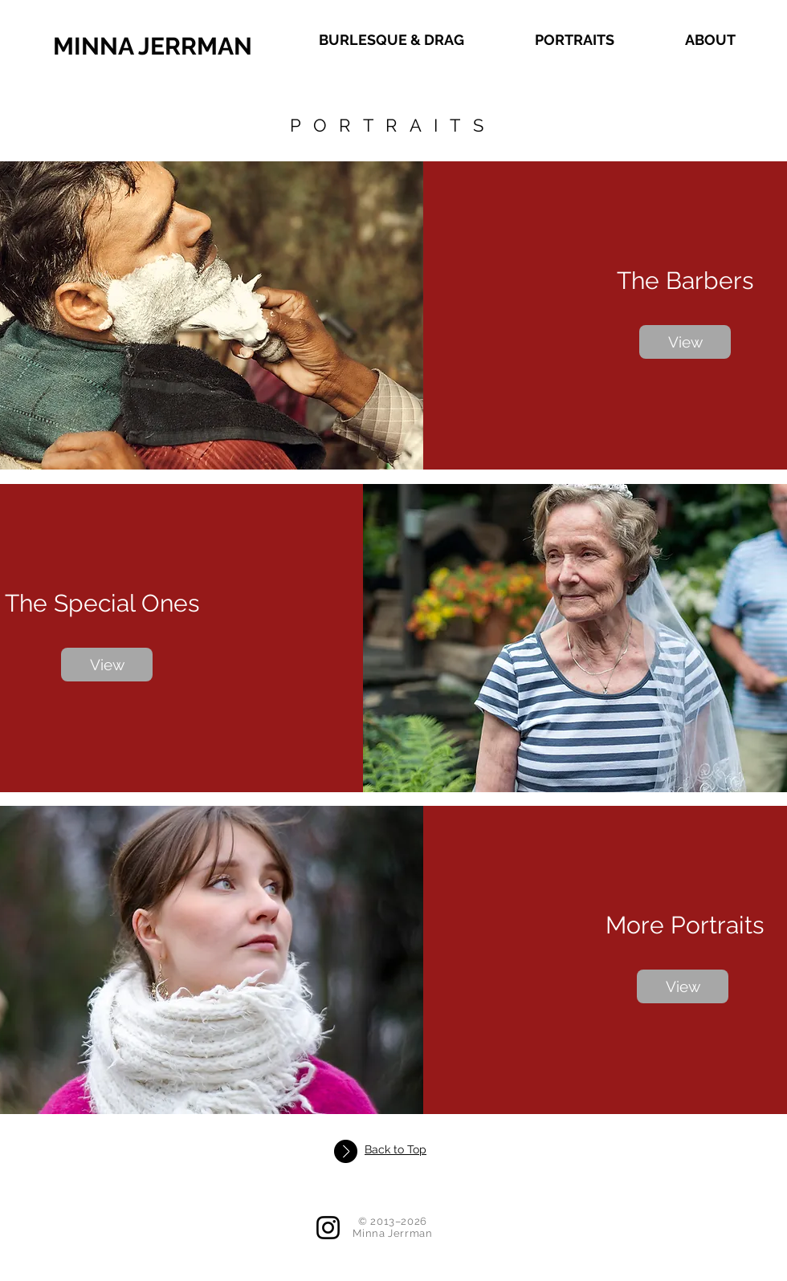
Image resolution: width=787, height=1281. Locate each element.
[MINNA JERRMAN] (213, 46)
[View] (685, 342)
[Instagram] (328, 1227)
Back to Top (395, 1149)
